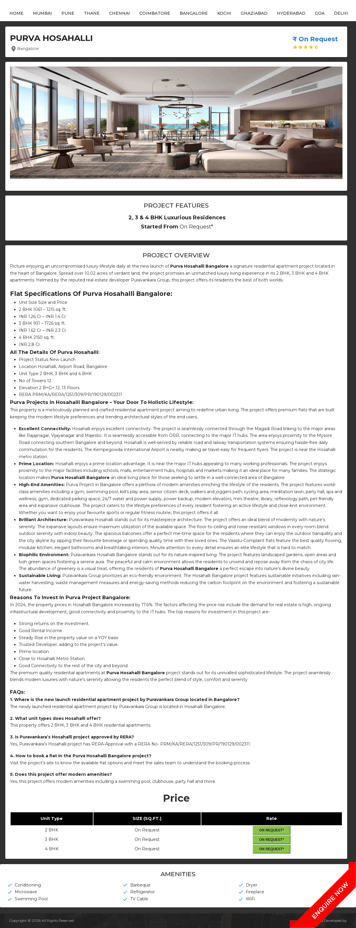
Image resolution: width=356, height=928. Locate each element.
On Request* (271, 830)
